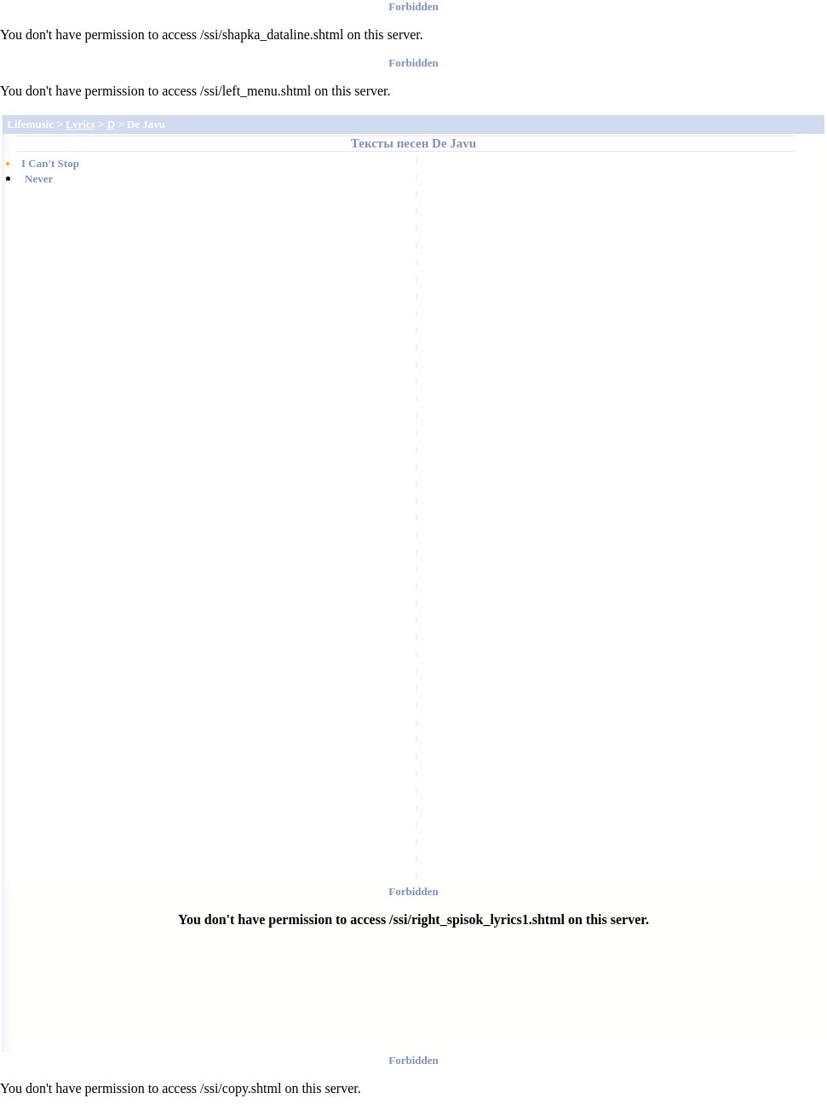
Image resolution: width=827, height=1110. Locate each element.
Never (39, 178)
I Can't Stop (50, 163)
